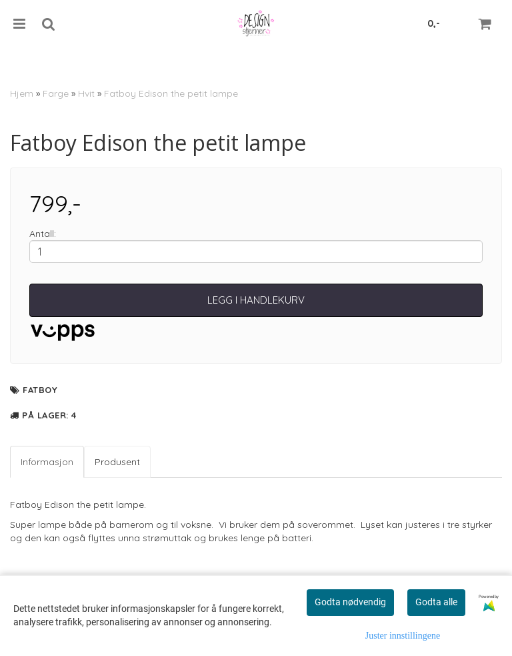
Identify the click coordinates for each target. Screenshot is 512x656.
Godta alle (436, 602)
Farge (56, 93)
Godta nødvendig (350, 602)
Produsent (117, 462)
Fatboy (40, 389)
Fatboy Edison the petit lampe (171, 93)
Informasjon (47, 462)
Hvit (86, 93)
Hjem (21, 93)
